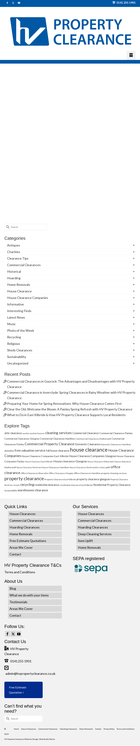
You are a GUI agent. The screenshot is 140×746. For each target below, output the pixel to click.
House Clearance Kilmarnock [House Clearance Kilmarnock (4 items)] (100, 461)
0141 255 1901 (124, 2)
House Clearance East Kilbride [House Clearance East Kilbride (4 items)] (39, 461)
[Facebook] (7, 634)
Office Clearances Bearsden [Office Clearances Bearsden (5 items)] (34, 473)
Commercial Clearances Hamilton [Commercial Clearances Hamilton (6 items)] (57, 438)
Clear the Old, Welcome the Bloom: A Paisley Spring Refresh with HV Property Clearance (69, 409)
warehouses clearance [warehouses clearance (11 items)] (33, 490)
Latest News (16, 317)
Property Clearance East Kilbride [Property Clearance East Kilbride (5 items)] (60, 479)
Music (11, 324)
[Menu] (131, 55)
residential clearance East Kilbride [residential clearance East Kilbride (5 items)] (76, 485)
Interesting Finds (19, 311)
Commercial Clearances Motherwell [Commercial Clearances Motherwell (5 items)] (93, 438)
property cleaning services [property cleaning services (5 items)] (114, 473)
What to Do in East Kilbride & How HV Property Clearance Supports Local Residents (66, 415)
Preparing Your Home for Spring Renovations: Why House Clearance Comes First (64, 404)
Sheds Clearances (19, 350)
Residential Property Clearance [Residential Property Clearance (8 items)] (112, 484)
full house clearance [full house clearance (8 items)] (57, 450)
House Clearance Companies (27, 298)
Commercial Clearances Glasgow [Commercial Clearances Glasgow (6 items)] (21, 438)
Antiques (13, 245)
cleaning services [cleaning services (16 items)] (58, 433)
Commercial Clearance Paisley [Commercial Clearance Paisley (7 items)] (116, 433)
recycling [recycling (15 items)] (27, 484)
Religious (13, 344)
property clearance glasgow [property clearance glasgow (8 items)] (93, 479)
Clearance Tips (17, 258)
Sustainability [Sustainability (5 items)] (10, 490)
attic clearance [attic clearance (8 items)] (13, 433)
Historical (14, 271)
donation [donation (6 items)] (9, 450)
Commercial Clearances (24, 265)
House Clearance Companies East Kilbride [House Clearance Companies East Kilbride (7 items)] (45, 456)
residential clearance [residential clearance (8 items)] (47, 484)
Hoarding (14, 278)
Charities (13, 252)
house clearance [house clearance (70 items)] (89, 449)
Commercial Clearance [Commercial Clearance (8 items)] (85, 433)
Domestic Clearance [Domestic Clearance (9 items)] (87, 444)
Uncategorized (17, 363)
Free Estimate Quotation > (17, 690)
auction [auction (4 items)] (25, 433)
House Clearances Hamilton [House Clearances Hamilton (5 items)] (55, 467)
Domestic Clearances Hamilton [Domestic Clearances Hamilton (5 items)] (115, 444)
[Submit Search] (7, 227)
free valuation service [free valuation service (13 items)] (30, 450)
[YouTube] (18, 634)
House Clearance (19, 291)
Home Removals (18, 285)
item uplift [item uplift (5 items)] (105, 467)
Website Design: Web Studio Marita (40, 739)
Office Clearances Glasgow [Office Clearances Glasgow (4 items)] (61, 473)
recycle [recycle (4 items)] (16, 485)
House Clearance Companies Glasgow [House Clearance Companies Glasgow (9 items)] (92, 456)
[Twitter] (13, 634)
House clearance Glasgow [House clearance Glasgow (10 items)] (70, 461)
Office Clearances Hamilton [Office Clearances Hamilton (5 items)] (87, 473)
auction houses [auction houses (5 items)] (37, 433)
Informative (15, 304)
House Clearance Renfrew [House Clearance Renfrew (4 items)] (28, 467)
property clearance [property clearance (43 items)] (24, 478)
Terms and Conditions (19, 572)
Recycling (14, 337)
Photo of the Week (20, 330)
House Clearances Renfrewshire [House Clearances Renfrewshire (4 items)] (84, 467)
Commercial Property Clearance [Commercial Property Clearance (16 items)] (49, 444)
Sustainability (16, 357)
